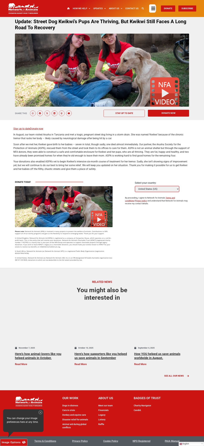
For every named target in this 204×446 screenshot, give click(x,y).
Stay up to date (21, 128)
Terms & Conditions (45, 440)
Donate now (36, 128)
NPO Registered (141, 440)
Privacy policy (141, 201)
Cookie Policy (110, 440)
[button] (153, 8)
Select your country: (145, 183)
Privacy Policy (80, 440)
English (184, 444)
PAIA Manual (172, 440)
